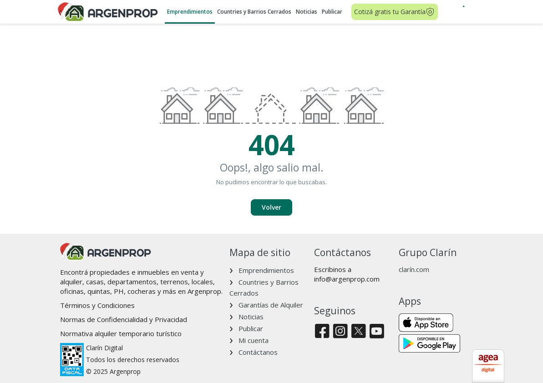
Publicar (332, 11)
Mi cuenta (254, 340)
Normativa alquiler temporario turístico (121, 333)
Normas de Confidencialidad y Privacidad (123, 319)
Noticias (306, 11)
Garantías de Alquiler (271, 304)
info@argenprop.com (347, 278)
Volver (271, 207)
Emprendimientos (190, 11)
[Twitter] (358, 332)
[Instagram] (340, 332)
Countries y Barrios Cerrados (254, 11)
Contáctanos (258, 352)
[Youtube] (377, 332)
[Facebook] (322, 332)
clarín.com (414, 269)
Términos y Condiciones (97, 305)
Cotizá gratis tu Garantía (394, 11)
